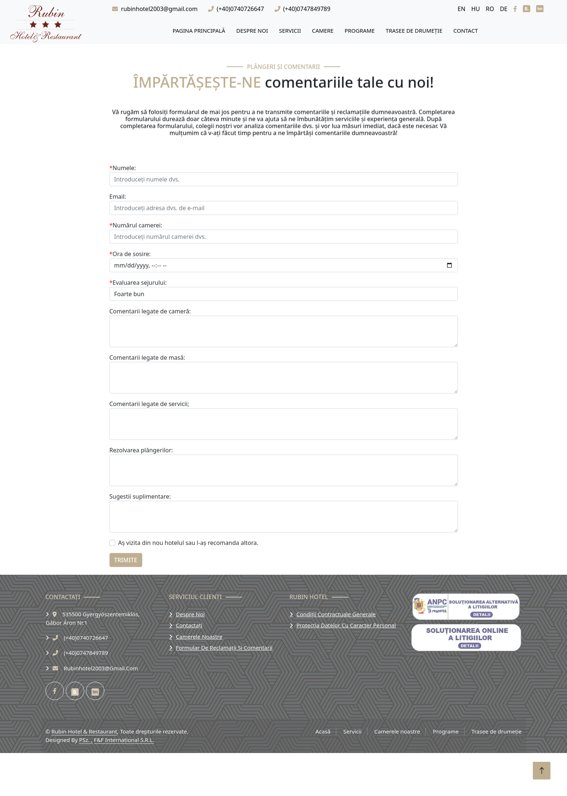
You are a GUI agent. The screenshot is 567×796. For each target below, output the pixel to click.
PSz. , (85, 739)
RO (490, 9)
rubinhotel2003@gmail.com (159, 9)
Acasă (323, 731)
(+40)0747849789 (307, 9)
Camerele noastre (199, 636)
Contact (465, 30)
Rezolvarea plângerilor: (141, 487)
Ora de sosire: (130, 290)
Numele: (123, 204)
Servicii (290, 30)
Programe (360, 30)
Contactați (189, 625)
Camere (323, 30)
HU (475, 9)
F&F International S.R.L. (124, 739)
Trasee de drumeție (414, 30)
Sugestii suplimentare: (140, 533)
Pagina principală (199, 30)
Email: (118, 233)
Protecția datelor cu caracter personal (346, 625)
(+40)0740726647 (240, 9)
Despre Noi (252, 30)
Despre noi (190, 614)
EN (461, 9)
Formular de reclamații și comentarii (224, 647)
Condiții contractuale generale (336, 614)
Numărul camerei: (136, 262)
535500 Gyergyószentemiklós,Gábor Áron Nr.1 (93, 618)
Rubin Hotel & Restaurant (84, 731)
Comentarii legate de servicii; (149, 440)
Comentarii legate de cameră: (150, 348)
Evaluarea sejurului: (138, 319)
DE (503, 9)
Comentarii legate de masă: (147, 394)
